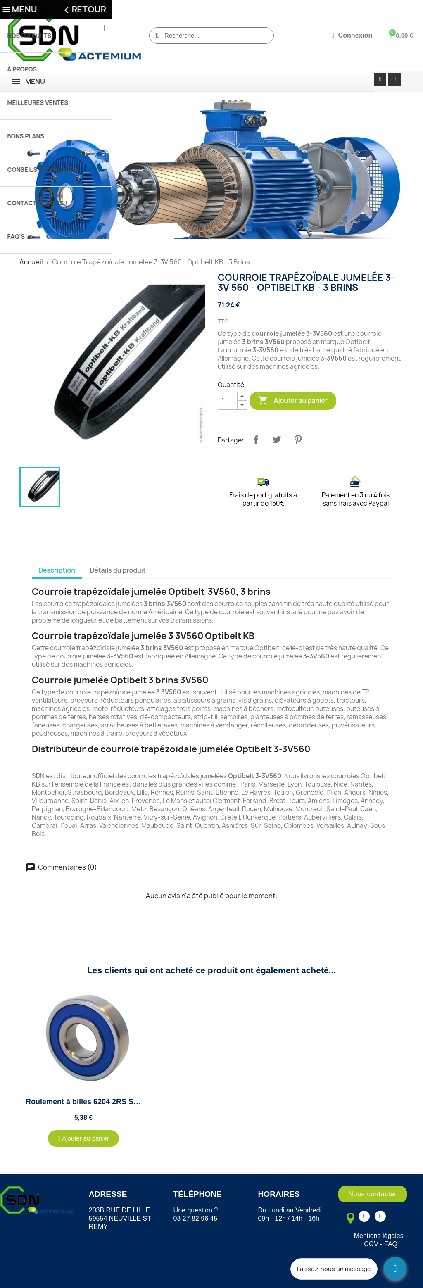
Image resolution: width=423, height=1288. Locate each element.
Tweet (277, 439)
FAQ (390, 1244)
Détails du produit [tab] (118, 570)
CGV (371, 1244)
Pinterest (298, 439)
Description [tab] (56, 570)
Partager (255, 439)
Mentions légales (379, 1235)
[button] (83, 1138)
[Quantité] (228, 401)
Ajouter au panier (293, 400)
